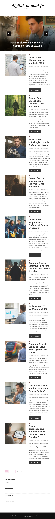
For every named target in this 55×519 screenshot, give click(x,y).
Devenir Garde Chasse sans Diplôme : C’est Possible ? (36, 102)
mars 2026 (9, 492)
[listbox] (27, 33)
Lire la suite (35, 90)
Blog (27, 40)
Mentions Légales (10, 501)
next (46, 33)
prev (9, 33)
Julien (31, 66)
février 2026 (9, 495)
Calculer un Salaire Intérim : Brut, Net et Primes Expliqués (39, 388)
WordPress (30, 516)
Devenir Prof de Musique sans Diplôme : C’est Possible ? (36, 182)
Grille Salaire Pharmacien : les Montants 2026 (37, 60)
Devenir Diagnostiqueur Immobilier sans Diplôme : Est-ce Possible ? (37, 432)
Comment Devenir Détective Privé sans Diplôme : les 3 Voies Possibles (39, 267)
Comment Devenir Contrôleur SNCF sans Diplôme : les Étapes (38, 348)
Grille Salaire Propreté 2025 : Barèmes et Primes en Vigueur (38, 223)
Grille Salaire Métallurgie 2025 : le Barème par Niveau (39, 142)
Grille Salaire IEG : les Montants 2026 (38, 307)
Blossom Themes (44, 515)
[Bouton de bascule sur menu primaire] (27, 14)
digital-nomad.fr (27, 5)
